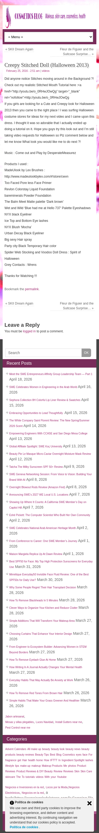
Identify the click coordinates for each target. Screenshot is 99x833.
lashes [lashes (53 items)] (89, 760)
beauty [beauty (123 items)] (46, 749)
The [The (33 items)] (18, 776)
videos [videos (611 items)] (40, 776)
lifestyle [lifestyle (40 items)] (9, 765)
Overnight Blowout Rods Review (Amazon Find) (37, 487)
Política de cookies (24, 827)
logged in (29, 331)
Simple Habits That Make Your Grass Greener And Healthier (44, 700)
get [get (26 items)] (19, 760)
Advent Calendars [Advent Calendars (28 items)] (15, 749)
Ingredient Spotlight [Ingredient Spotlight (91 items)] (73, 760)
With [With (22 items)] (47, 776)
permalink (32, 289)
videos (46, 70)
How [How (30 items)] (46, 760)
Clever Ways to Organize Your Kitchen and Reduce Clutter (43, 607)
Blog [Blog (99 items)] (59, 754)
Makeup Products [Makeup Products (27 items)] (52, 765)
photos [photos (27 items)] (72, 765)
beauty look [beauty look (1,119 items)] (57, 749)
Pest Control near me (17, 727)
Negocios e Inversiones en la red (24, 787)
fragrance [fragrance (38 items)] (10, 760)
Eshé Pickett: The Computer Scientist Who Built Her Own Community (49, 515)
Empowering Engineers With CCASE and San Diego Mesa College (48, 433)
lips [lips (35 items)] (17, 765)
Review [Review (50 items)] (58, 771)
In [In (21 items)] (59, 760)
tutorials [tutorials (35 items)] (30, 776)
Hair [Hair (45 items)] (24, 760)
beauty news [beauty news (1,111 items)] (73, 749)
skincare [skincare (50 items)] (10, 776)
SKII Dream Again (19, 49)
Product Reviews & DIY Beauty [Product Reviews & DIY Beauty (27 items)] (34, 771)
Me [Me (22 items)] (65, 765)
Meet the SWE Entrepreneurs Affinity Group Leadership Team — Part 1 (50, 374)
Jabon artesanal (14, 716)
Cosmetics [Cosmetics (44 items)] (69, 754)
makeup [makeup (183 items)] (36, 765)
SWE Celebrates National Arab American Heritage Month (42, 528)
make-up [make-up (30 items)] (25, 765)
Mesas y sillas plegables (19, 722)
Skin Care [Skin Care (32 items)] (86, 771)
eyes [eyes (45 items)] (78, 754)
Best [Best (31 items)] (52, 754)
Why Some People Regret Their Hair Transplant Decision (42, 587)
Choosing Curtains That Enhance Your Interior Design (40, 633)
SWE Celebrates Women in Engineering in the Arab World (43, 387)
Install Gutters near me (68, 722)
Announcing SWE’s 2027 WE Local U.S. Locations (38, 494)
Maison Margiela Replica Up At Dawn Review (35, 554)
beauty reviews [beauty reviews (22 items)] (25, 754)
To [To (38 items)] (23, 776)
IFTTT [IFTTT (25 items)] (53, 760)
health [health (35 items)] (31, 760)
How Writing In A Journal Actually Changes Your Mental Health (45, 667)
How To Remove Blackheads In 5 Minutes (33, 600)
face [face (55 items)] (84, 754)
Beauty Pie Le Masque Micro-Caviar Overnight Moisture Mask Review (50, 453)
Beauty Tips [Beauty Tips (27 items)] (42, 754)
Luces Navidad (44, 722)
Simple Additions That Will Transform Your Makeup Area (42, 620)
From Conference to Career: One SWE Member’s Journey (43, 541)
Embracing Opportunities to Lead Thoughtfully (36, 413)
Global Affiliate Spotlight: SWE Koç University (35, 446)
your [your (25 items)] (53, 776)
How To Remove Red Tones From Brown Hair (36, 693)
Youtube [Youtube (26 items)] (62, 776)
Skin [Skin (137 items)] (76, 771)
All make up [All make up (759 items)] (34, 749)
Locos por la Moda (56, 787)
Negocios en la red (33, 792)
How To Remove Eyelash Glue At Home (32, 659)
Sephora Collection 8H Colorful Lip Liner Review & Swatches (45, 400)
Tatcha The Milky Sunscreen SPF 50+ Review (36, 466)
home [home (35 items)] (39, 760)
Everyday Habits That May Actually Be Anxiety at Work (41, 680)
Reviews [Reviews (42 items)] (68, 771)
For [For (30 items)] (90, 754)
